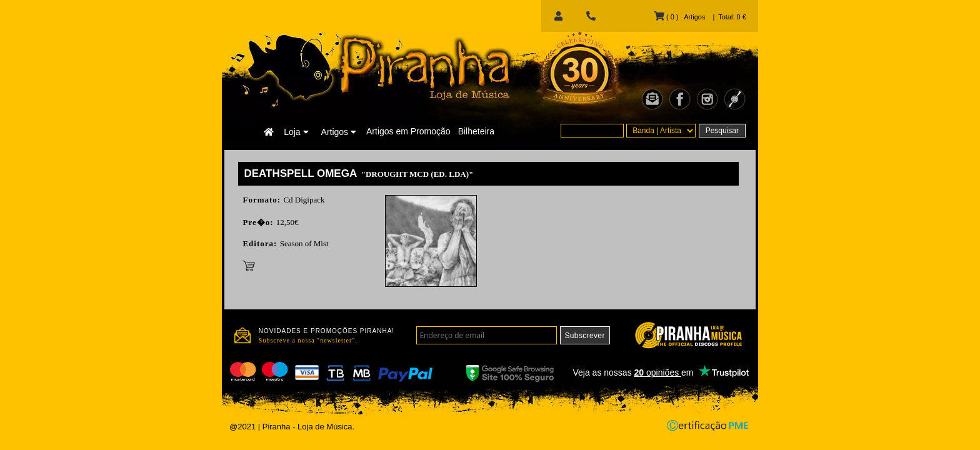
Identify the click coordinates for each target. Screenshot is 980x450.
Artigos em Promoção (408, 131)
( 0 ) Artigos (679, 17)
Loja (296, 132)
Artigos (338, 132)
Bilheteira (476, 131)
